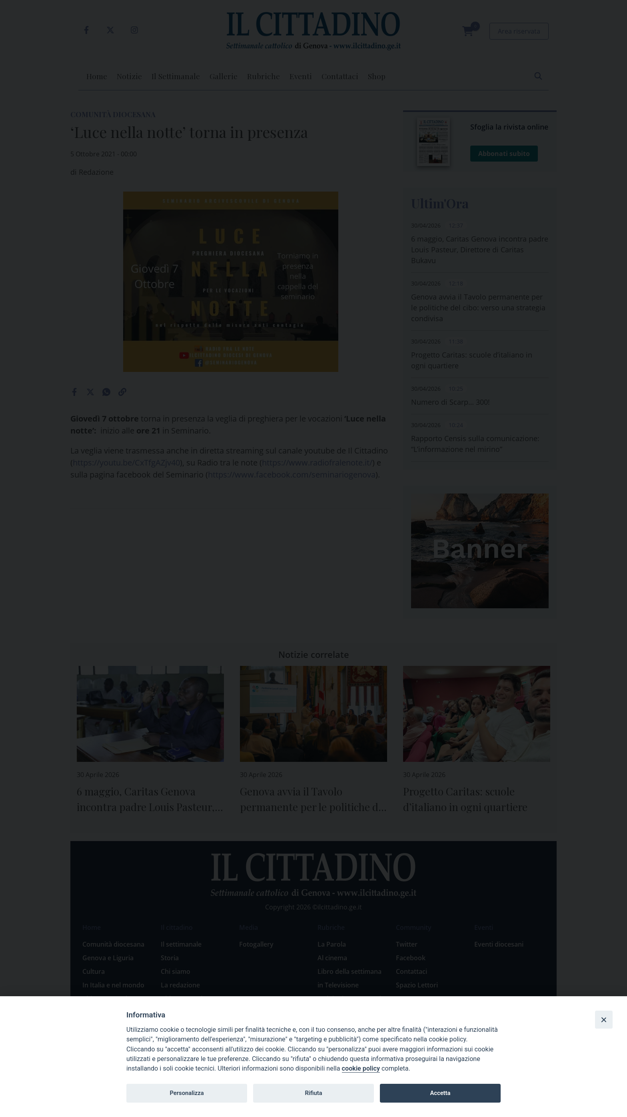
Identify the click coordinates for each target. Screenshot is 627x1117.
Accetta (440, 1093)
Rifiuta (313, 1093)
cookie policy (361, 1068)
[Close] (604, 1019)
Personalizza (187, 1093)
